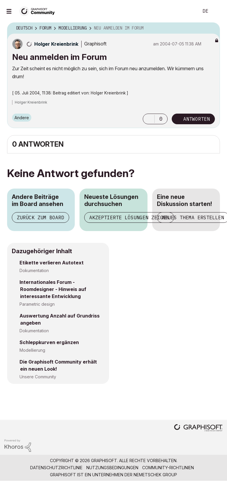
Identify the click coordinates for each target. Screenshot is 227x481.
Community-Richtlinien (168, 467)
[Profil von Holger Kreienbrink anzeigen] (56, 44)
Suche (187, 11)
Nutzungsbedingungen (112, 467)
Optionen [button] (211, 28)
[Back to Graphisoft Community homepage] (39, 10)
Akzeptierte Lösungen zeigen (129, 217)
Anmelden (218, 11)
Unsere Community (38, 376)
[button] (148, 119)
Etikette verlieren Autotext (52, 263)
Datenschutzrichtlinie (56, 467)
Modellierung (32, 350)
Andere (21, 117)
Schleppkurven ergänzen (49, 342)
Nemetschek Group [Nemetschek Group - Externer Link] (155, 474)
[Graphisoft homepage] (198, 428)
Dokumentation (34, 270)
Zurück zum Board (40, 217)
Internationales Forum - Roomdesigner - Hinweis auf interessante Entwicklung (53, 289)
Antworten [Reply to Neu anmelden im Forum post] (196, 119)
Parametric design (37, 304)
